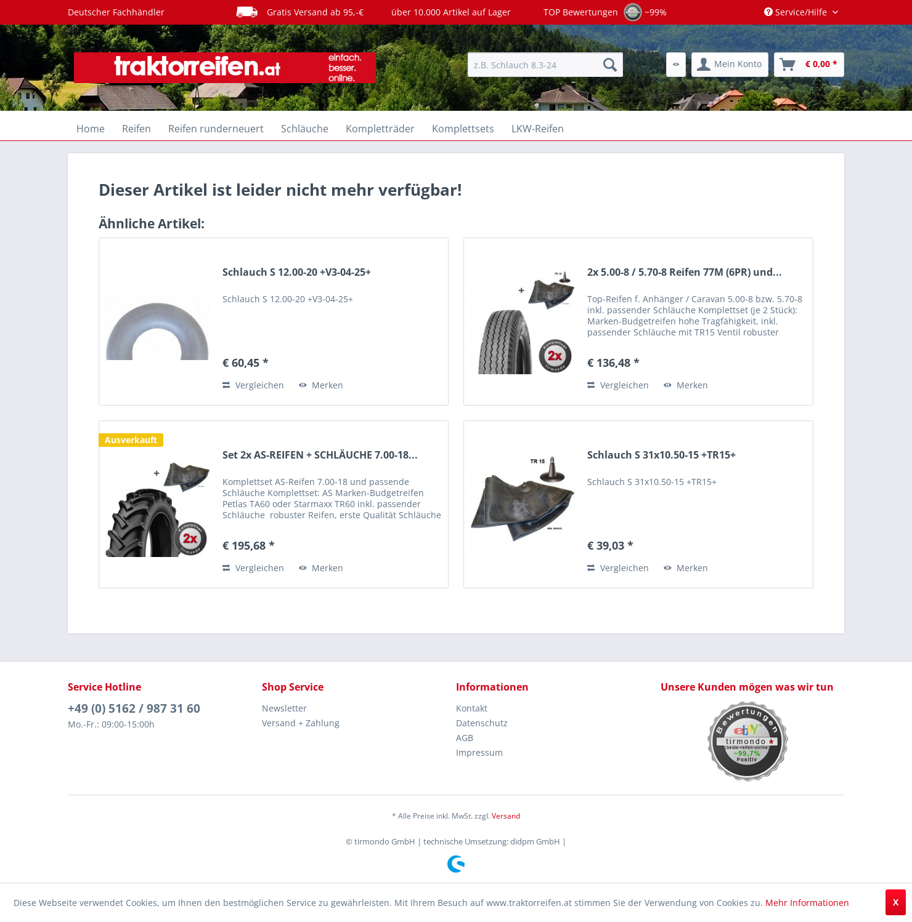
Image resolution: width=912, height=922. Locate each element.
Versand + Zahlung (301, 723)
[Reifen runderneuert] (216, 128)
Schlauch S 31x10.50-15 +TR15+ (661, 455)
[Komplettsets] (463, 128)
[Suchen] (610, 64)
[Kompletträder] (380, 128)
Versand (506, 816)
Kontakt (471, 708)
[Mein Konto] (729, 64)
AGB (464, 738)
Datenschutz (482, 723)
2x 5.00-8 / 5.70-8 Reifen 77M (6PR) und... (684, 272)
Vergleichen (253, 385)
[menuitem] (545, 64)
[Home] (90, 128)
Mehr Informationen (807, 902)
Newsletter (284, 708)
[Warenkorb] (809, 64)
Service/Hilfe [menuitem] (796, 12)
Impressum (479, 752)
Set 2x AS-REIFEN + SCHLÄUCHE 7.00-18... (320, 455)
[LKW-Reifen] (537, 128)
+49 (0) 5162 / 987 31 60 (134, 708)
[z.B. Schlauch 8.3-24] (545, 64)
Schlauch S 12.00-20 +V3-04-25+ (296, 272)
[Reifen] (136, 128)
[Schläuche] (304, 128)
